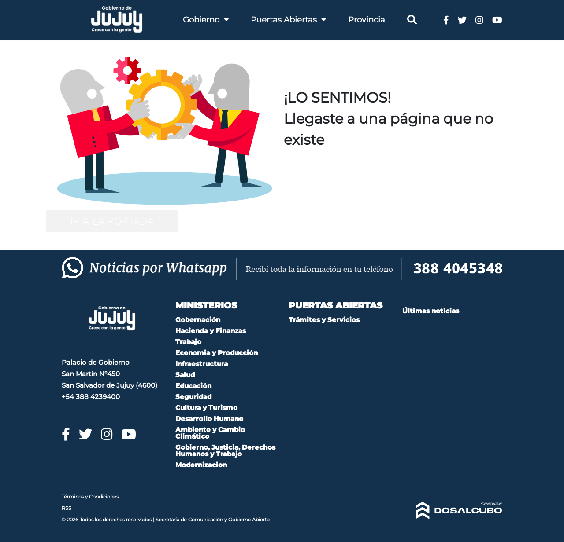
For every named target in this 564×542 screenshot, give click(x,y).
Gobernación (197, 319)
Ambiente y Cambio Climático (210, 432)
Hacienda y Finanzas (210, 330)
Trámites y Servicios (324, 319)
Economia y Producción (216, 352)
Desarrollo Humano (209, 418)
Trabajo (188, 341)
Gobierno (206, 20)
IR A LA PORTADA (112, 221)
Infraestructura (201, 363)
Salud (185, 374)
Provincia (366, 20)
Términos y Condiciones (90, 497)
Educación (193, 385)
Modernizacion (201, 465)
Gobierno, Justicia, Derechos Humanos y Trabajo (225, 450)
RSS (66, 508)
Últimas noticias (430, 311)
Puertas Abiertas (288, 20)
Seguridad (193, 396)
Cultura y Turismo (206, 407)
